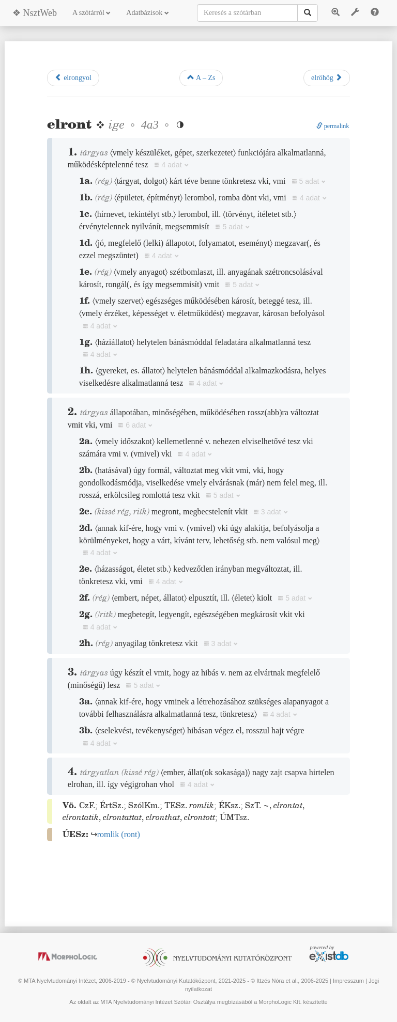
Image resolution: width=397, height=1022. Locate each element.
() (118, 834)
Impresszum (348, 981)
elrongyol (73, 77)
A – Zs (201, 77)
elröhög (326, 77)
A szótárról (91, 13)
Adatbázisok (147, 13)
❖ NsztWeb (34, 13)
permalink (332, 126)
